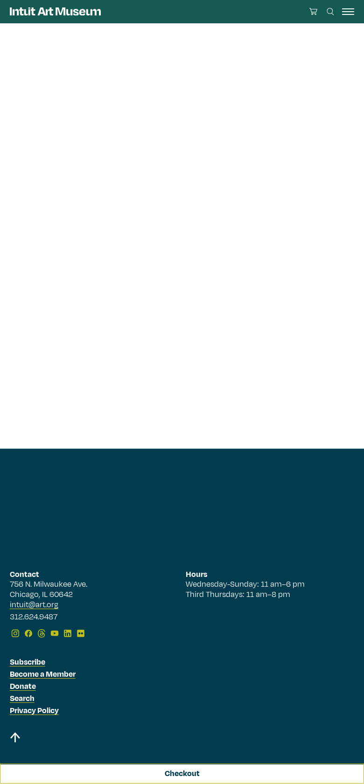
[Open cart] (313, 11)
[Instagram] (15, 633)
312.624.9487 (33, 617)
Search (22, 698)
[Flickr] (81, 633)
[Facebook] (28, 633)
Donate (23, 686)
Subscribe (27, 662)
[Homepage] (55, 11)
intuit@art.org (34, 605)
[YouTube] (54, 633)
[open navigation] (348, 12)
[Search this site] (330, 11)
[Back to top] (15, 739)
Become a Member (43, 674)
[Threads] (41, 633)
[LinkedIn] (67, 633)
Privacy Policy (34, 710)
